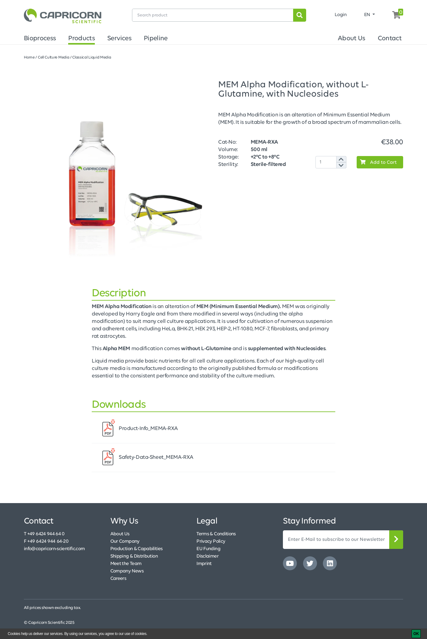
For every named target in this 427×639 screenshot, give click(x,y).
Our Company (124, 541)
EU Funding (208, 548)
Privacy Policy (210, 541)
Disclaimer (207, 556)
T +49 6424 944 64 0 (44, 534)
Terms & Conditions (216, 534)
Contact (390, 38)
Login (341, 14)
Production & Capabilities (136, 548)
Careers (118, 578)
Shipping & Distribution (134, 556)
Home (29, 57)
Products (81, 38)
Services (119, 38)
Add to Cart (377, 162)
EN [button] (368, 14)
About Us (351, 38)
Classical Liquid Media (91, 57)
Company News (126, 571)
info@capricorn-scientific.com (54, 548)
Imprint (204, 563)
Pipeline (156, 38)
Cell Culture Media (53, 57)
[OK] (416, 633)
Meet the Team (126, 563)
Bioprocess (40, 38)
